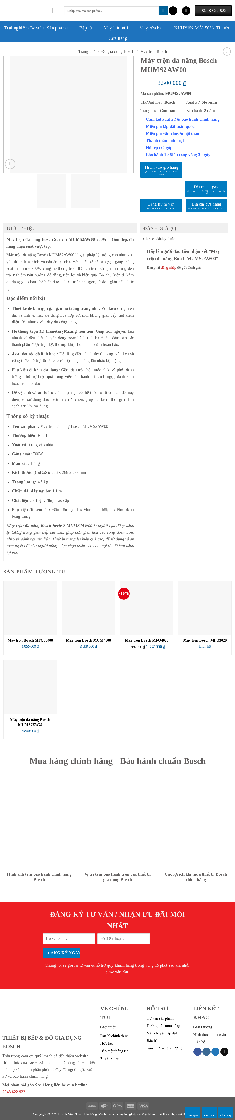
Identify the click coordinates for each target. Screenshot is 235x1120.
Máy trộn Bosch (153, 51)
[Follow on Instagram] (206, 1052)
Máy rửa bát (146, 28)
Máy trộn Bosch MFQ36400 (30, 640)
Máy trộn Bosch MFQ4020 (146, 640)
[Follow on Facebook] (197, 1052)
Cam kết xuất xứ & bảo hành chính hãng (183, 119)
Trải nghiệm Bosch (24, 27)
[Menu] (56, 11)
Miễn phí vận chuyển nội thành (174, 133)
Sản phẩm (57, 27)
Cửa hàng (225, 1112)
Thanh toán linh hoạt (165, 140)
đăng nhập (168, 267)
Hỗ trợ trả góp (159, 147)
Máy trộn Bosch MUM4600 (88, 640)
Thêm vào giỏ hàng (161, 167)
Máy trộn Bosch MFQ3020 (205, 640)
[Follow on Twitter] (215, 1052)
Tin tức (223, 27)
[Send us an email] (224, 1052)
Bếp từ (81, 28)
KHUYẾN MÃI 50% (189, 28)
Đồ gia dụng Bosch (117, 51)
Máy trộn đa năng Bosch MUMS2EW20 (30, 722)
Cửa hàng (118, 38)
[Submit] (163, 10)
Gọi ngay (192, 1112)
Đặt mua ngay (206, 186)
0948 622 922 (13, 1092)
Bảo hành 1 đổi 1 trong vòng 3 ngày (178, 154)
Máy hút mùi (111, 28)
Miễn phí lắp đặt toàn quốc (170, 126)
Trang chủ (86, 51)
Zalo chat (209, 1112)
